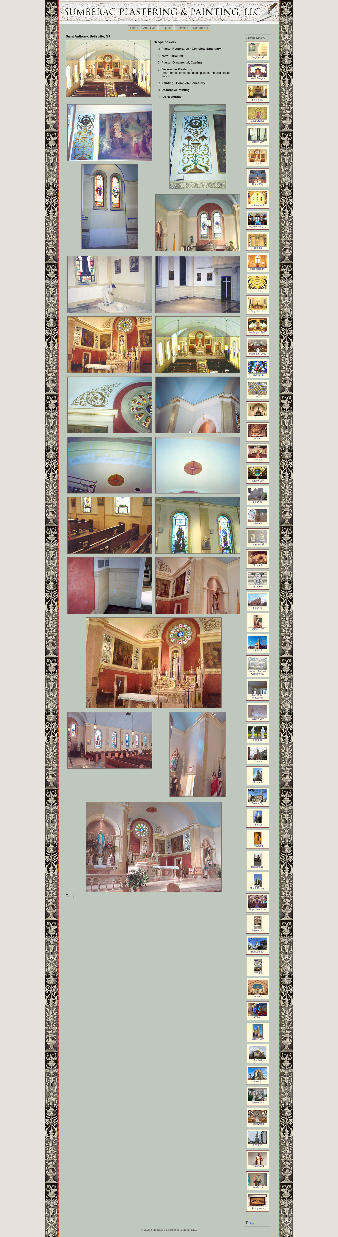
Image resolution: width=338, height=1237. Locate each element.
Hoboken (257, 760)
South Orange (257, 887)
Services (182, 28)
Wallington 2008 (257, 331)
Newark (257, 437)
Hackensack (257, 865)
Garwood (257, 458)
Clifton (257, 1016)
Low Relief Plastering (257, 695)
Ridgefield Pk (257, 310)
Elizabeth (257, 564)
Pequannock (257, 1165)
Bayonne (257, 522)
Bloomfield (257, 98)
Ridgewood (257, 543)
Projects (166, 28)
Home (134, 28)
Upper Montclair (257, 908)
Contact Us (200, 28)
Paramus (257, 823)
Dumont (257, 649)
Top (249, 1223)
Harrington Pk (257, 267)
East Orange (257, 119)
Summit (257, 246)
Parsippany (257, 1207)
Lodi (257, 416)
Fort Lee (257, 738)
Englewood (257, 56)
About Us (149, 28)
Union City (257, 183)
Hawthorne (257, 1186)
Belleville (257, 162)
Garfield (257, 1059)
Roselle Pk (257, 373)
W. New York (257, 204)
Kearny (257, 289)
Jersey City (257, 140)
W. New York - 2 (257, 225)
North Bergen (257, 77)
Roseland (258, 844)
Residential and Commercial (257, 671)
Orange (257, 395)
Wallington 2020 (257, 352)
